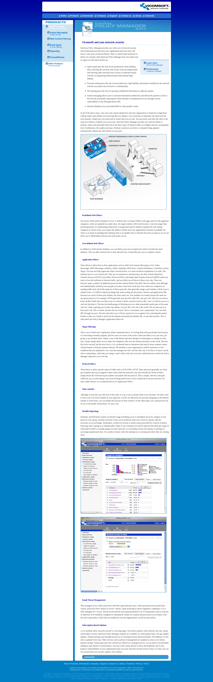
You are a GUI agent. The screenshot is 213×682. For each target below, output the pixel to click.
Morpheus (104, 679)
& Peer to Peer (59, 33)
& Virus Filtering (59, 46)
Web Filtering (75, 677)
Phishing (133, 675)
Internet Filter (57, 675)
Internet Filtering (69, 675)
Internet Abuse (157, 674)
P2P (159, 677)
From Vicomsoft (59, 64)
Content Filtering (77, 674)
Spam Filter (165, 675)
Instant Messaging (97, 677)
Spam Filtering (48, 677)
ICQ (128, 677)
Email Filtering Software (113, 674)
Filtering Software (145, 674)
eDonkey (166, 677)
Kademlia (80, 679)
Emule (73, 679)
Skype (139, 679)
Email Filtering (99, 674)
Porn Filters (150, 675)
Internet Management (95, 675)
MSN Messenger (151, 677)
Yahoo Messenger (138, 677)
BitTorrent (88, 679)
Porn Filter (141, 675)
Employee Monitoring (130, 674)
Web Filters (85, 677)
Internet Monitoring (122, 675)
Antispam (56, 674)
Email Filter (88, 674)
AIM (106, 677)
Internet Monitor (109, 675)
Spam (158, 675)
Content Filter (65, 674)
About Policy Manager (156, 64)
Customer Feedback (156, 70)
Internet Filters (81, 675)
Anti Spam (48, 674)
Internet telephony (130, 679)
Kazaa (120, 679)
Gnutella (96, 679)
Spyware (58, 677)
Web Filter (66, 677)
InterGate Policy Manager (59, 27)
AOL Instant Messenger (117, 677)
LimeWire (112, 679)
